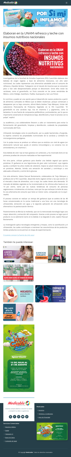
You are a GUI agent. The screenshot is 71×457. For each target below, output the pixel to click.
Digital (7, 430)
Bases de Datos (10, 437)
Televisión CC (9, 434)
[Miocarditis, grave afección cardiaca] (18, 294)
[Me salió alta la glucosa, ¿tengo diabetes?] (18, 312)
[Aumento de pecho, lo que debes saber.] (18, 254)
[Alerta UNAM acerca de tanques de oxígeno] (18, 273)
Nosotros (41, 410)
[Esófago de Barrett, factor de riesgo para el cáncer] (50, 294)
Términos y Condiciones (45, 414)
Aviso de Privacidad (44, 417)
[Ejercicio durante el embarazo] (50, 254)
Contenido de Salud (11, 441)
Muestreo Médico (10, 427)
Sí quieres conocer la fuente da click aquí (18, 235)
